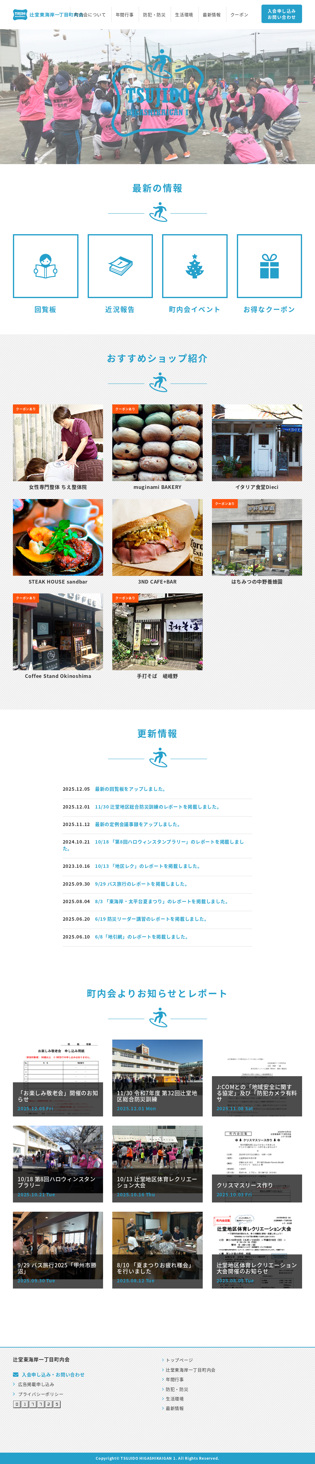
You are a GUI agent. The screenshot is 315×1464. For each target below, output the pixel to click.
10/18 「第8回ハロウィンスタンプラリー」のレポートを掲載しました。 (153, 845)
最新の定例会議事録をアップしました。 (138, 824)
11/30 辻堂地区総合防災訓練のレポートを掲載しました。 (158, 806)
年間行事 (125, 14)
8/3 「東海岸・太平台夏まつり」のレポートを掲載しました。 (162, 901)
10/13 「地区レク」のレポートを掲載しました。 (148, 866)
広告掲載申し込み (33, 1384)
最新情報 (212, 14)
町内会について (90, 14)
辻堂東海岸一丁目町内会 (189, 1370)
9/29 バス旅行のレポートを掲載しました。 (142, 883)
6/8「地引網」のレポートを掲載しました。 (142, 936)
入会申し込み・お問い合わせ (53, 1374)
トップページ (177, 1360)
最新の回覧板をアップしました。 (131, 788)
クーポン (239, 14)
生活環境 (184, 14)
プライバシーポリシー (38, 1394)
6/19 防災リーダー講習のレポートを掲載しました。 (152, 918)
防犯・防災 (154, 14)
